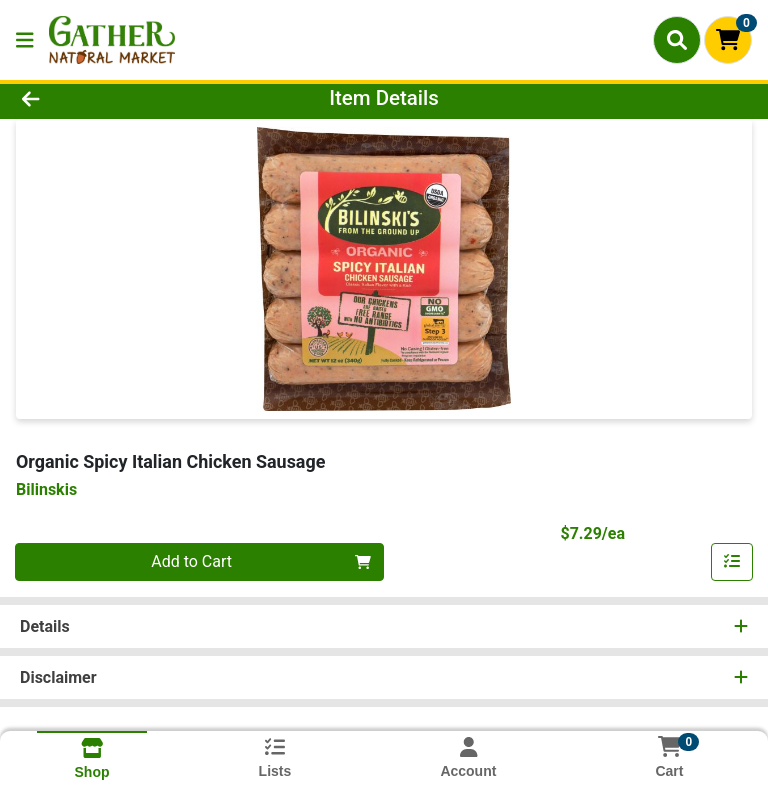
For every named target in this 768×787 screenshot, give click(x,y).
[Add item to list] (732, 562)
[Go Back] (108, 98)
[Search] (677, 40)
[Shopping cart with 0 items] (728, 40)
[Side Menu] (25, 40)
